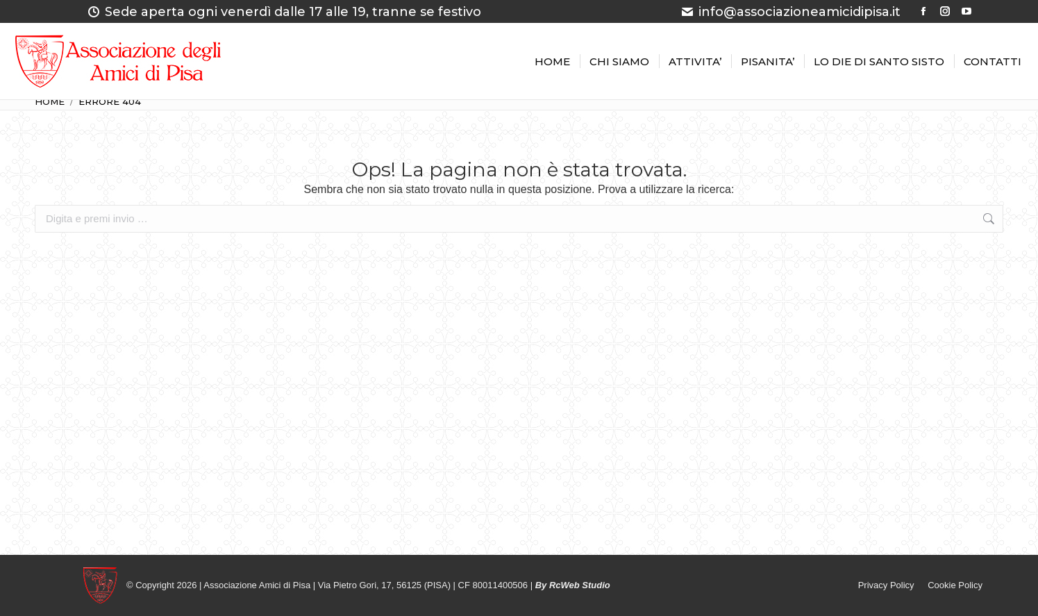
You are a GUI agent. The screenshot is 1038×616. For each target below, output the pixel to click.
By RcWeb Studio (572, 585)
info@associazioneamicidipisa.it (790, 11)
